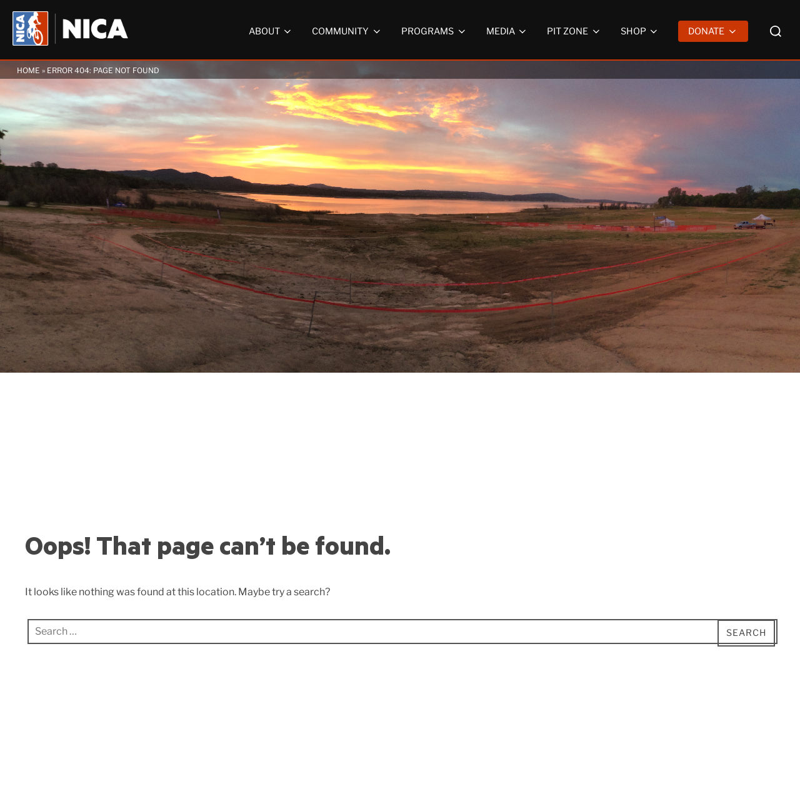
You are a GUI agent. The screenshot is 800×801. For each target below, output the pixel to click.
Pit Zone (574, 31)
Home (28, 70)
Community (347, 31)
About (271, 31)
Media (507, 31)
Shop (640, 31)
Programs (434, 31)
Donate (713, 31)
